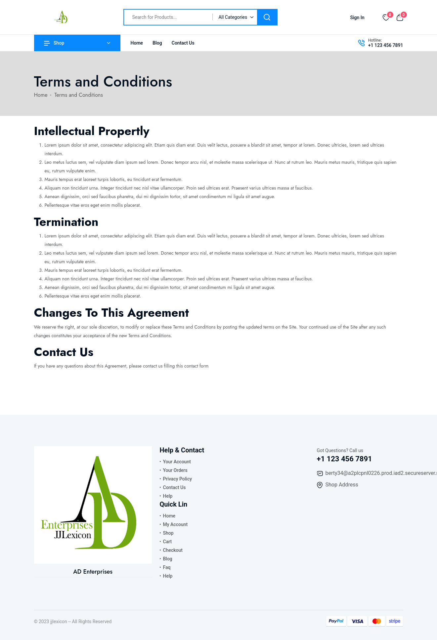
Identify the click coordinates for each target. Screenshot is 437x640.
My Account (175, 524)
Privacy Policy (177, 478)
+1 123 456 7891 (385, 45)
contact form (196, 366)
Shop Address (342, 484)
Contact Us (183, 43)
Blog (157, 43)
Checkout (173, 550)
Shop (54, 43)
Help (168, 496)
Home (137, 43)
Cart (167, 541)
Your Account (177, 461)
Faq (167, 567)
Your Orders (175, 470)
